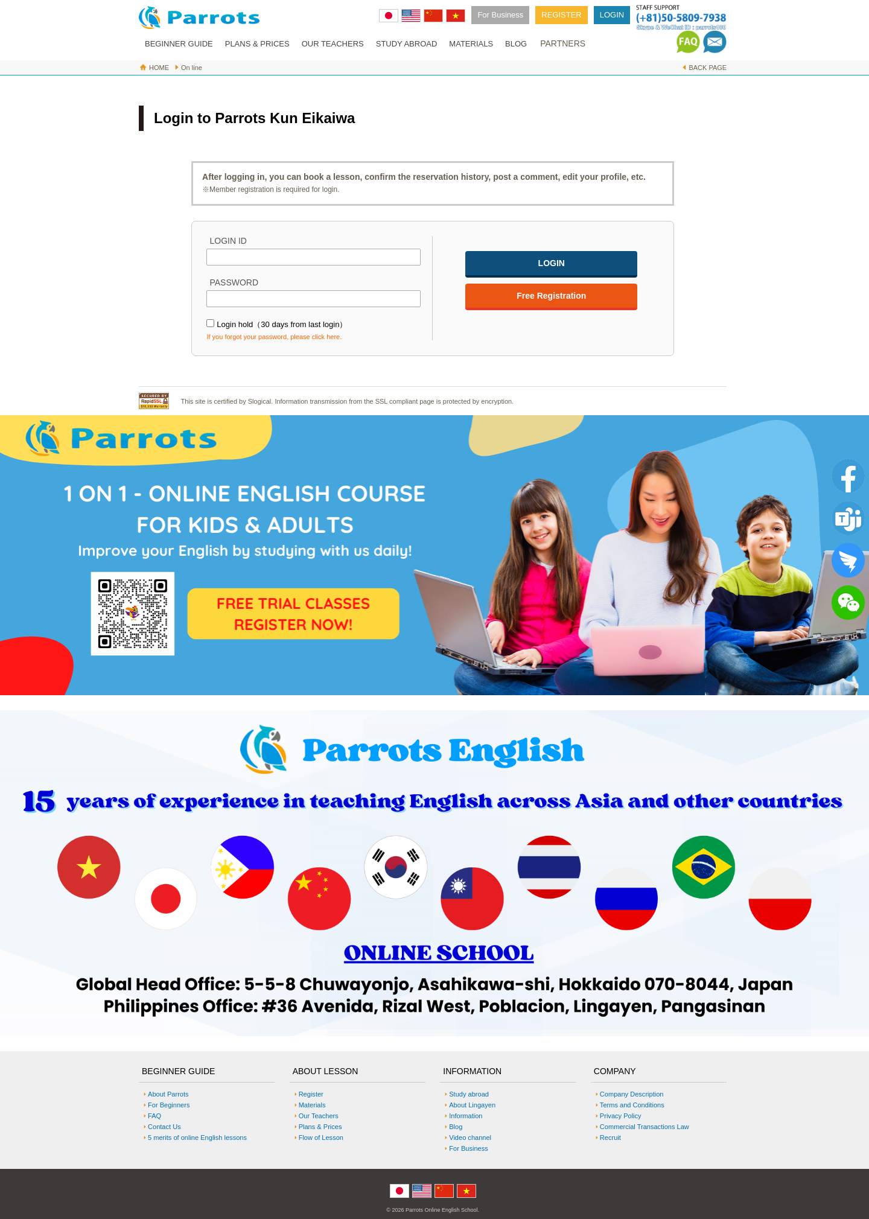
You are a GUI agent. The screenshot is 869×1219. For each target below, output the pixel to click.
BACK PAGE (708, 67)
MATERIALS (471, 43)
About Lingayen (472, 1105)
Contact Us (164, 1126)
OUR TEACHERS (333, 43)
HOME (159, 67)
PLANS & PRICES (257, 43)
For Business (500, 14)
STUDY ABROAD (407, 43)
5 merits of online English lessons (197, 1137)
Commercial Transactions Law (644, 1126)
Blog (455, 1126)
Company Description (632, 1094)
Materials (312, 1105)
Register (311, 1094)
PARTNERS (562, 43)
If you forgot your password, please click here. (274, 336)
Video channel (470, 1137)
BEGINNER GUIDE (179, 43)
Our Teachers (319, 1115)
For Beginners (168, 1105)
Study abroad (469, 1094)
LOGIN (612, 14)
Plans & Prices (320, 1126)
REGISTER (561, 14)
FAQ (154, 1115)
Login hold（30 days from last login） (282, 324)
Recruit (610, 1137)
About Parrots (168, 1094)
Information (465, 1115)
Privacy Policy (620, 1115)
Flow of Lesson (321, 1137)
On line (191, 67)
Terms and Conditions (632, 1105)
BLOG (516, 43)
